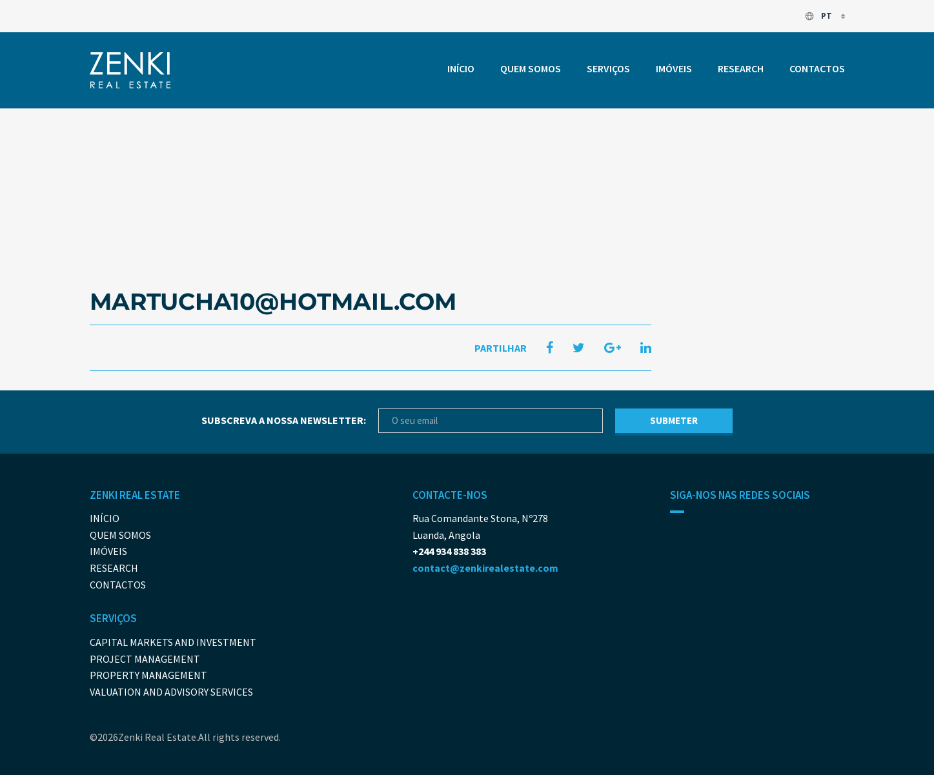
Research (741, 68)
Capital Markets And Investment (173, 642)
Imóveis (674, 68)
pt (819, 15)
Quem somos (530, 68)
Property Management (148, 675)
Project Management (145, 658)
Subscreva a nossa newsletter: (283, 420)
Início (460, 68)
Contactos (817, 68)
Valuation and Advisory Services (171, 691)
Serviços (608, 68)
